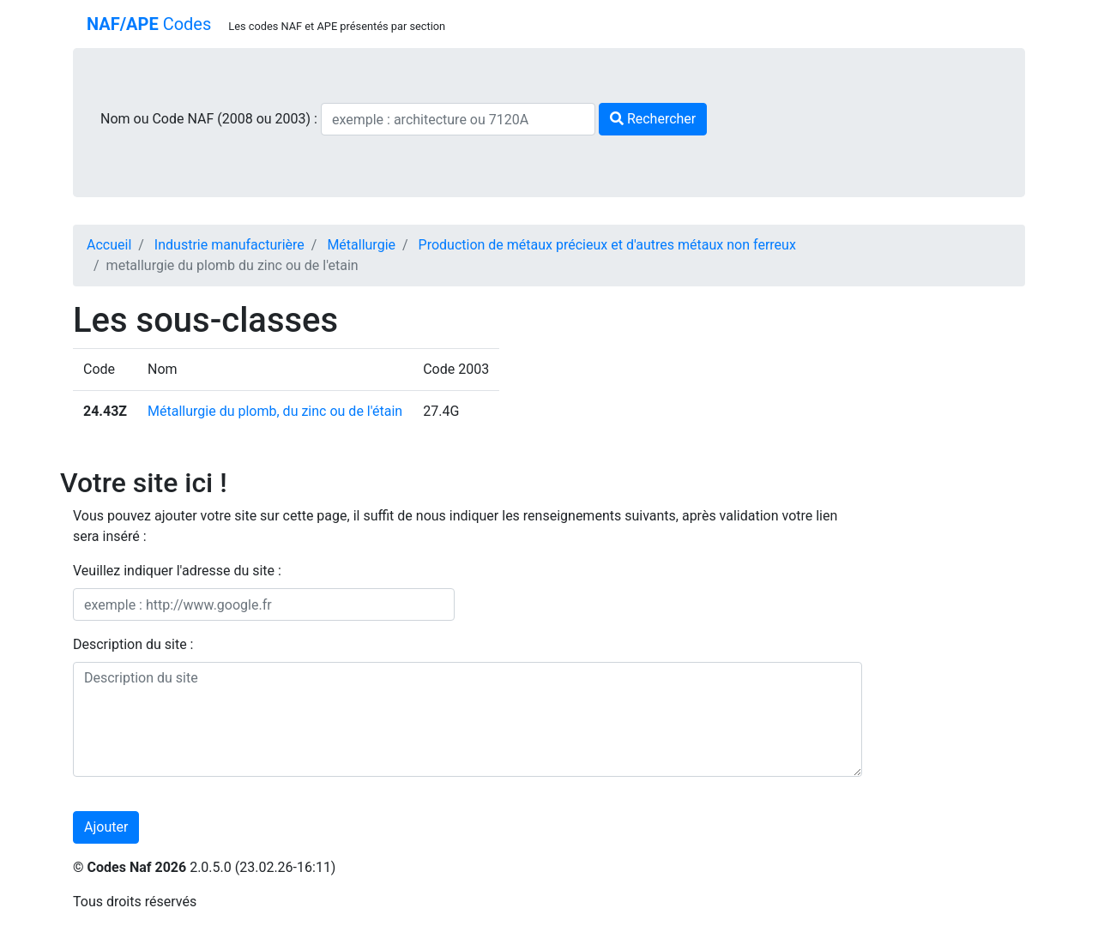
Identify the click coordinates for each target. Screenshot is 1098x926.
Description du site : (133, 644)
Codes (149, 24)
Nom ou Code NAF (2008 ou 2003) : (210, 119)
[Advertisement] (956, 557)
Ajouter (106, 827)
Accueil (109, 245)
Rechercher (653, 119)
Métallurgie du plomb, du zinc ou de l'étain (275, 411)
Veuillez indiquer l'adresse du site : (177, 570)
